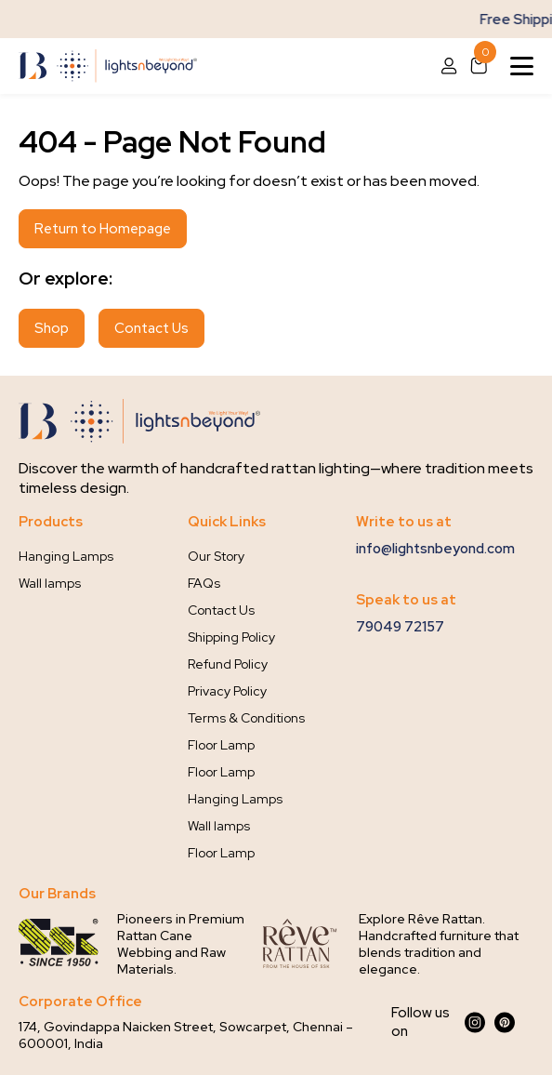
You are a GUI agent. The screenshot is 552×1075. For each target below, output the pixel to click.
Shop (51, 328)
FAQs (204, 583)
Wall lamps (50, 583)
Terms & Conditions (246, 718)
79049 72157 (400, 626)
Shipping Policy (231, 637)
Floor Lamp (221, 745)
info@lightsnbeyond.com (435, 548)
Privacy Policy (227, 691)
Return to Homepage (102, 228)
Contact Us (151, 328)
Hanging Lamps (66, 556)
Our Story (216, 556)
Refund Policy (228, 664)
